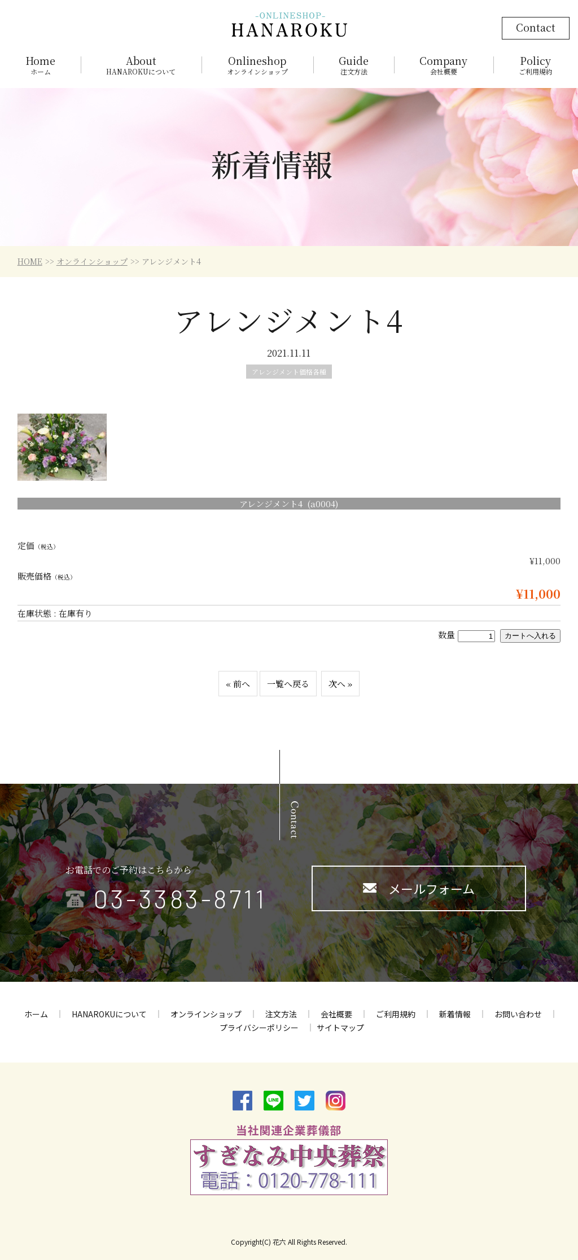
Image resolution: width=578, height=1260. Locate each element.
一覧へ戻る (288, 684)
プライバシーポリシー (259, 1027)
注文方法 (281, 1014)
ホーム (36, 1014)
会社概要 (336, 1014)
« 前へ (238, 684)
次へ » (340, 684)
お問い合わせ (518, 1014)
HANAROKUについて (109, 1014)
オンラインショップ (92, 261)
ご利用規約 (395, 1014)
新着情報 (455, 1014)
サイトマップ (340, 1027)
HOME (29, 261)
